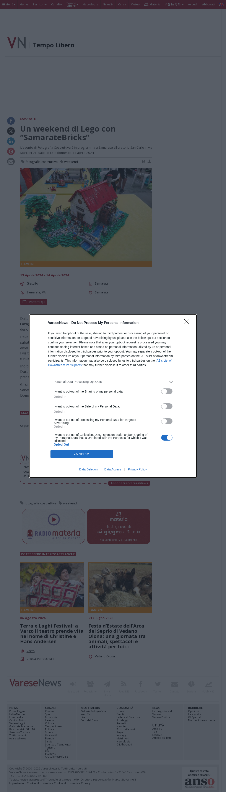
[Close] (188, 323)
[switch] (166, 391)
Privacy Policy (137, 469)
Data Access (112, 469)
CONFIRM (82, 454)
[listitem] (113, 382)
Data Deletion (88, 469)
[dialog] (113, 396)
